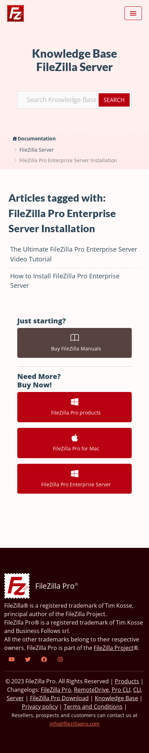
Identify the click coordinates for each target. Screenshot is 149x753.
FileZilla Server (36, 149)
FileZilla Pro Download (59, 698)
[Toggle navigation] (133, 13)
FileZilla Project (114, 648)
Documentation (37, 138)
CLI (137, 690)
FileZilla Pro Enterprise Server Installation (68, 160)
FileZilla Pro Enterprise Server (74, 478)
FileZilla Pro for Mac (74, 443)
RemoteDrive (91, 690)
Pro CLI (121, 690)
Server (15, 698)
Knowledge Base (116, 698)
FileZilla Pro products (74, 407)
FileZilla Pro (56, 690)
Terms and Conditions (93, 706)
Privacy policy (40, 706)
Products (127, 681)
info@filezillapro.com (74, 723)
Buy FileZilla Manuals (74, 343)
